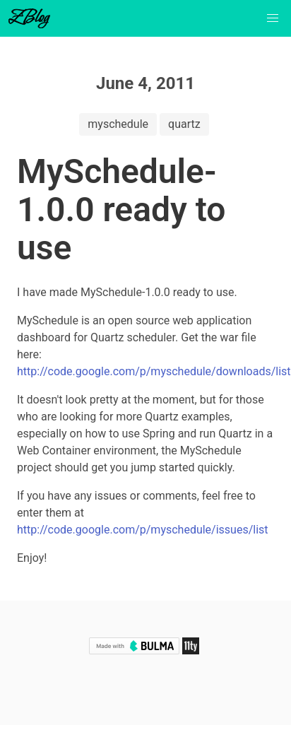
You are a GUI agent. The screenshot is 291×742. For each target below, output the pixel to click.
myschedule (118, 124)
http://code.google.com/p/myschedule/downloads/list (154, 371)
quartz (184, 124)
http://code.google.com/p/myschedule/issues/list (142, 529)
